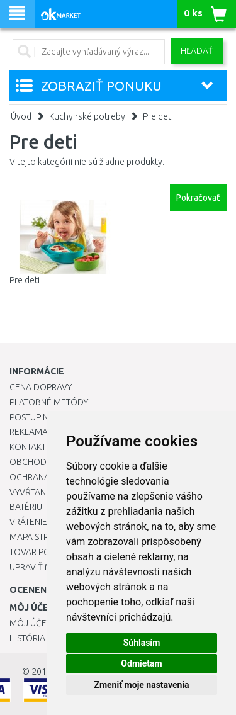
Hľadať (197, 51)
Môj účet (30, 623)
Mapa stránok (40, 537)
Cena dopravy (40, 387)
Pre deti (158, 116)
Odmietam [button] (141, 663)
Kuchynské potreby (87, 116)
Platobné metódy (48, 402)
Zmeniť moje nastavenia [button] (141, 685)
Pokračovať (198, 198)
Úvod (21, 116)
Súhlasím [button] (141, 643)
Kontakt (27, 447)
